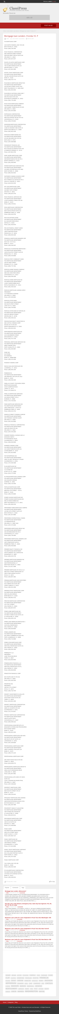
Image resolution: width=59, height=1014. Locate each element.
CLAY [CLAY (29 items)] (8, 978)
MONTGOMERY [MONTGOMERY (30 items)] (11, 989)
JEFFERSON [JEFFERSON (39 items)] (11, 983)
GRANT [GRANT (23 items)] (13, 980)
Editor (7, 38)
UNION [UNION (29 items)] (13, 991)
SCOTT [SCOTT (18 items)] (47, 988)
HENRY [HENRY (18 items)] (41, 980)
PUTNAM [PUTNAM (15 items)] (41, 988)
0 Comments (22, 892)
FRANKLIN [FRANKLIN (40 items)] (44, 978)
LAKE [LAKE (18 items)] (30, 983)
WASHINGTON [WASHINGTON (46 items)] (31, 991)
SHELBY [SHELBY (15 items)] (8, 991)
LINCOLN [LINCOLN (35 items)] (48, 983)
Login (54, 1)
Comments (15, 887)
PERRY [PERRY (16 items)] (27, 988)
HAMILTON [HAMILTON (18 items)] (28, 980)
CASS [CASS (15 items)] (38, 975)
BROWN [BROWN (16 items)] (14, 975)
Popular (7, 887)
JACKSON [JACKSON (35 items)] (48, 980)
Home (4, 31)
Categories (11, 1002)
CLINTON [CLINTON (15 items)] (13, 978)
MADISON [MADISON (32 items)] (15, 986)
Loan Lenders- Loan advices (13, 31)
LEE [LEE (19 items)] (43, 983)
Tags (23, 887)
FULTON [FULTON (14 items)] (8, 980)
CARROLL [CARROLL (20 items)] (33, 975)
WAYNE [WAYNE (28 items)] (41, 991)
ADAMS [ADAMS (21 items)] (8, 975)
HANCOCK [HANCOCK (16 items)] (35, 980)
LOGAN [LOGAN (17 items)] (8, 986)
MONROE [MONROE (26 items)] (38, 986)
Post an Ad (48, 25)
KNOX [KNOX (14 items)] (26, 983)
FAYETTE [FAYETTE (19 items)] (35, 978)
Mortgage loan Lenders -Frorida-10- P (21, 36)
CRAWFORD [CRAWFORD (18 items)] (20, 978)
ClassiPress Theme (23, 1011)
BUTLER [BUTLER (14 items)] (19, 975)
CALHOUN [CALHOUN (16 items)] (25, 975)
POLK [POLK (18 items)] (35, 988)
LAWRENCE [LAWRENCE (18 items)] (36, 983)
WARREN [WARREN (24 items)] (21, 991)
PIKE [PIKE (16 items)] (31, 988)
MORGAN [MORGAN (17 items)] (21, 988)
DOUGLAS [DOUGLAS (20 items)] (28, 978)
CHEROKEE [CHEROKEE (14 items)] (44, 975)
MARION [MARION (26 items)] (23, 986)
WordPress (38, 1011)
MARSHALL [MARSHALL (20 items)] (30, 986)
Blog (16, 1002)
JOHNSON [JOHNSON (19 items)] (20, 983)
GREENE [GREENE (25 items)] (20, 980)
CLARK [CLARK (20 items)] (50, 975)
